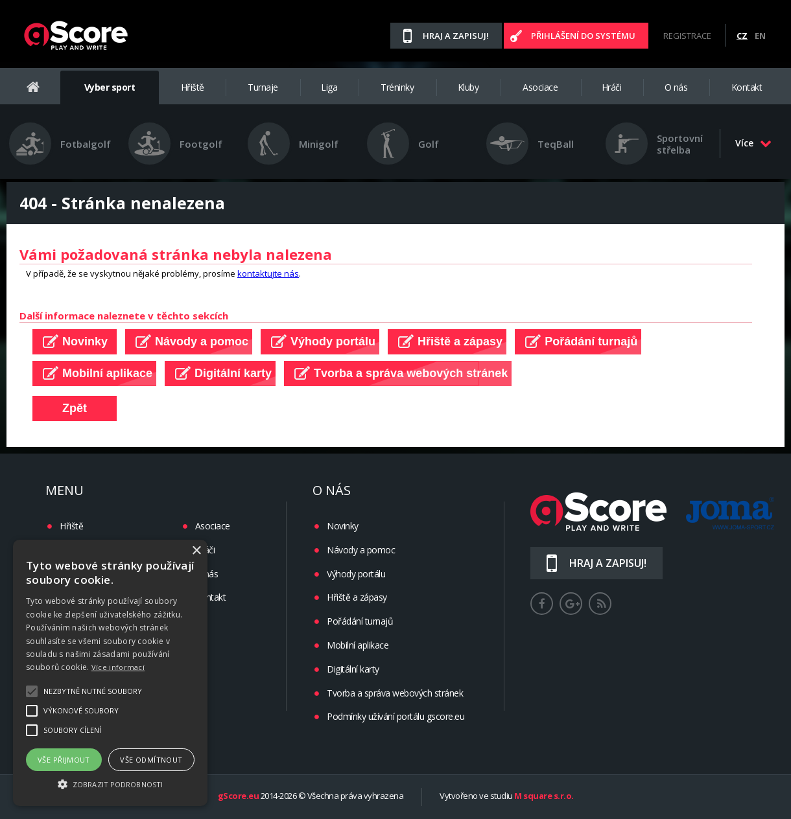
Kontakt (746, 87)
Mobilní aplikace (357, 645)
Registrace (687, 35)
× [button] (196, 551)
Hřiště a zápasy (357, 597)
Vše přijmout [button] (64, 760)
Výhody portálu (356, 574)
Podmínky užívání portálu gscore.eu (395, 716)
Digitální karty (353, 669)
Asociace (540, 87)
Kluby (468, 87)
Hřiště (192, 87)
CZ (742, 35)
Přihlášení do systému (583, 35)
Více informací (118, 667)
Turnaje (263, 87)
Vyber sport (110, 87)
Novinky (343, 526)
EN (760, 35)
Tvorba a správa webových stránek (395, 693)
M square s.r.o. (544, 796)
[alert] (110, 673)
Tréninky (397, 87)
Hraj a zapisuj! (456, 35)
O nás (676, 87)
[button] (110, 783)
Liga (329, 87)
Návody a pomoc (361, 550)
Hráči (612, 87)
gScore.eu (238, 796)
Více (753, 143)
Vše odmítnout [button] (151, 760)
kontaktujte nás (268, 273)
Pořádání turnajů (360, 621)
